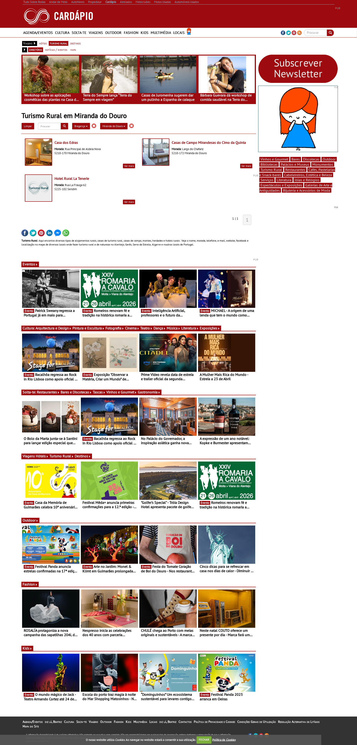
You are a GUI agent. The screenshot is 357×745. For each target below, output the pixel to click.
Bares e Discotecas (76, 392)
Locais (179, 32)
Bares (295, 159)
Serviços (266, 180)
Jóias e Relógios (307, 180)
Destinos (83, 456)
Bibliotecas (269, 164)
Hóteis (42, 456)
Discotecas (311, 159)
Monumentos (322, 164)
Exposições (210, 328)
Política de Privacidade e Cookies (214, 722)
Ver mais (129, 166)
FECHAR (204, 740)
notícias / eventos (56, 50)
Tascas (99, 392)
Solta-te (79, 32)
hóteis (43, 43)
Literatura (190, 328)
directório (35, 50)
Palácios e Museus (295, 164)
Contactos (184, 722)
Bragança (81, 126)
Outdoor (113, 32)
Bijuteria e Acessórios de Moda (306, 190)
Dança (159, 328)
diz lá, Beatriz (53, 722)
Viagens (96, 32)
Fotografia (114, 328)
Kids (144, 32)
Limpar (28, 126)
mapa (73, 50)
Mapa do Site (31, 726)
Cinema (132, 328)
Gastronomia (149, 392)
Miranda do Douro (113, 126)
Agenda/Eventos (38, 32)
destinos (75, 43)
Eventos (30, 264)
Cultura (62, 32)
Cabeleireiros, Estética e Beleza (308, 175)
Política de (223, 740)
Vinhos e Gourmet (121, 392)
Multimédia (161, 32)
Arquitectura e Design (53, 328)
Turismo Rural (61, 456)
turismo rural (58, 43)
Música (173, 328)
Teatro (146, 328)
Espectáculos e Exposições (281, 185)
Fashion (131, 32)
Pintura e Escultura (88, 328)
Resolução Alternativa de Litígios (298, 722)
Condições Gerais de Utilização (256, 722)
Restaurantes (48, 392)
